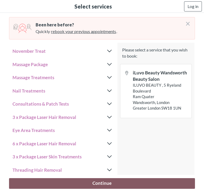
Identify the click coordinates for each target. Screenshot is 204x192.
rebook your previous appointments (83, 31)
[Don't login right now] (186, 21)
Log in (193, 6)
